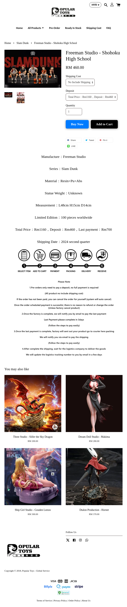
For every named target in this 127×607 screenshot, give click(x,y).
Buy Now (77, 124)
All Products (36, 28)
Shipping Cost (93, 28)
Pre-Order (54, 28)
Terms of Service (44, 600)
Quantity (70, 105)
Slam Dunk (22, 43)
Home (19, 28)
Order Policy (74, 600)
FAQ (108, 28)
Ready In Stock (73, 28)
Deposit (70, 90)
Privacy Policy (60, 600)
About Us (86, 600)
